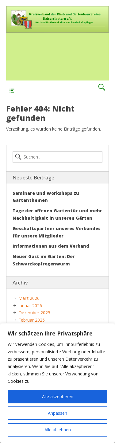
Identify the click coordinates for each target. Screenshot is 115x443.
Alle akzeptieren (57, 396)
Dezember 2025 (34, 313)
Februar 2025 (31, 320)
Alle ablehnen (57, 430)
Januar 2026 (30, 305)
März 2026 (29, 298)
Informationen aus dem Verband (51, 246)
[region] (57, 383)
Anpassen (57, 413)
